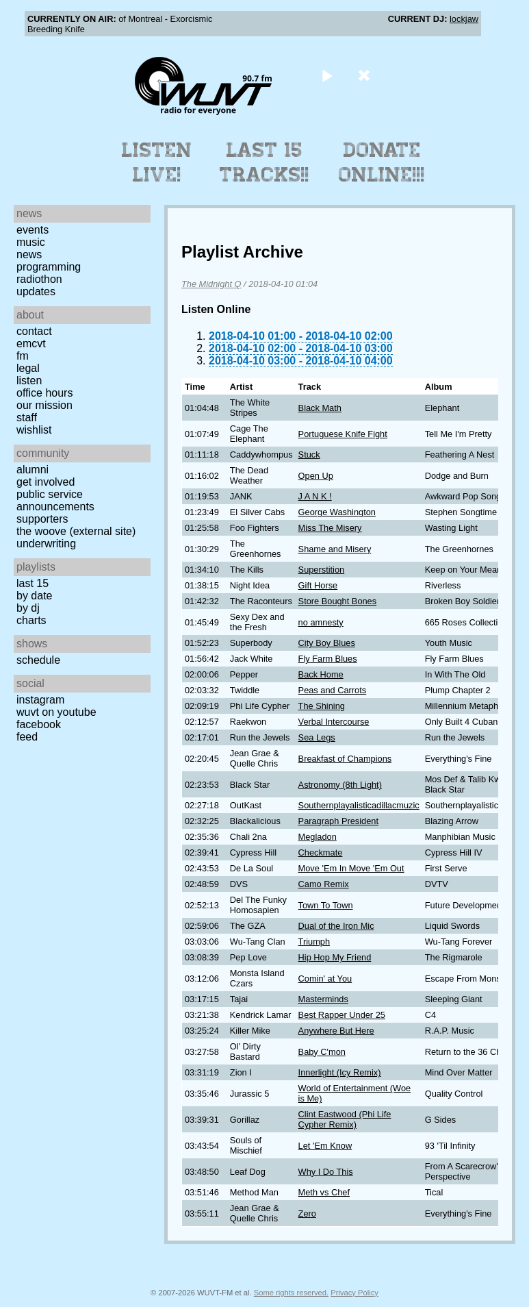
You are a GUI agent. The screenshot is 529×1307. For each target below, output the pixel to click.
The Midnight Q (211, 284)
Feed (27, 737)
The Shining (321, 706)
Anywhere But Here (336, 1030)
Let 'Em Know (325, 1146)
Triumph (314, 941)
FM (22, 356)
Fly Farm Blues (327, 659)
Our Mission (44, 405)
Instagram (40, 700)
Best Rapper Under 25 (341, 1015)
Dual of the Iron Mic (336, 926)
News (29, 254)
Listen (29, 380)
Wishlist (34, 430)
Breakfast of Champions (345, 759)
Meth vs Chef (324, 1192)
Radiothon (39, 279)
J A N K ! (315, 496)
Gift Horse (318, 585)
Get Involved (45, 482)
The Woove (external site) (76, 531)
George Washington (337, 512)
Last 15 (32, 583)
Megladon (317, 837)
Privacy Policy (354, 1293)
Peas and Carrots (332, 690)
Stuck (309, 454)
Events (32, 230)
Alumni (32, 469)
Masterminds (323, 999)
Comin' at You (325, 978)
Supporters (42, 519)
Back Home (321, 674)
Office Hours (44, 393)
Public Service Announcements (55, 500)
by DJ (28, 608)
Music (30, 242)
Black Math (319, 408)
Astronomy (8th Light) (340, 785)
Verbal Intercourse (334, 722)
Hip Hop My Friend (335, 957)
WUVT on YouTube (56, 712)
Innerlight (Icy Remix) (339, 1072)
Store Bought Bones (337, 601)
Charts (31, 620)
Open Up (315, 476)
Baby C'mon (322, 1052)
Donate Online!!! (382, 162)
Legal (28, 368)
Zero (307, 1213)
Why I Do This (325, 1172)
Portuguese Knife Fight (342, 434)
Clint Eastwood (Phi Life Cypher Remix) (344, 1119)
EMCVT (31, 343)
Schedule (38, 660)
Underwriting (46, 543)
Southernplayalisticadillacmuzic (359, 805)
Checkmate (320, 852)
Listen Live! (157, 162)
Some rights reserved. (291, 1293)
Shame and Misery (335, 549)
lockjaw (464, 19)
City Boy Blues (326, 643)
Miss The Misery (330, 528)
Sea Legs (316, 737)
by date (34, 595)
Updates (35, 291)
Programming (48, 267)
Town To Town (325, 905)
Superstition (321, 569)
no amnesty (321, 622)
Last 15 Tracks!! (264, 162)
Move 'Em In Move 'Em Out (351, 868)
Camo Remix (323, 884)
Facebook (38, 724)
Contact (34, 331)
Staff (26, 417)
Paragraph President (338, 821)
